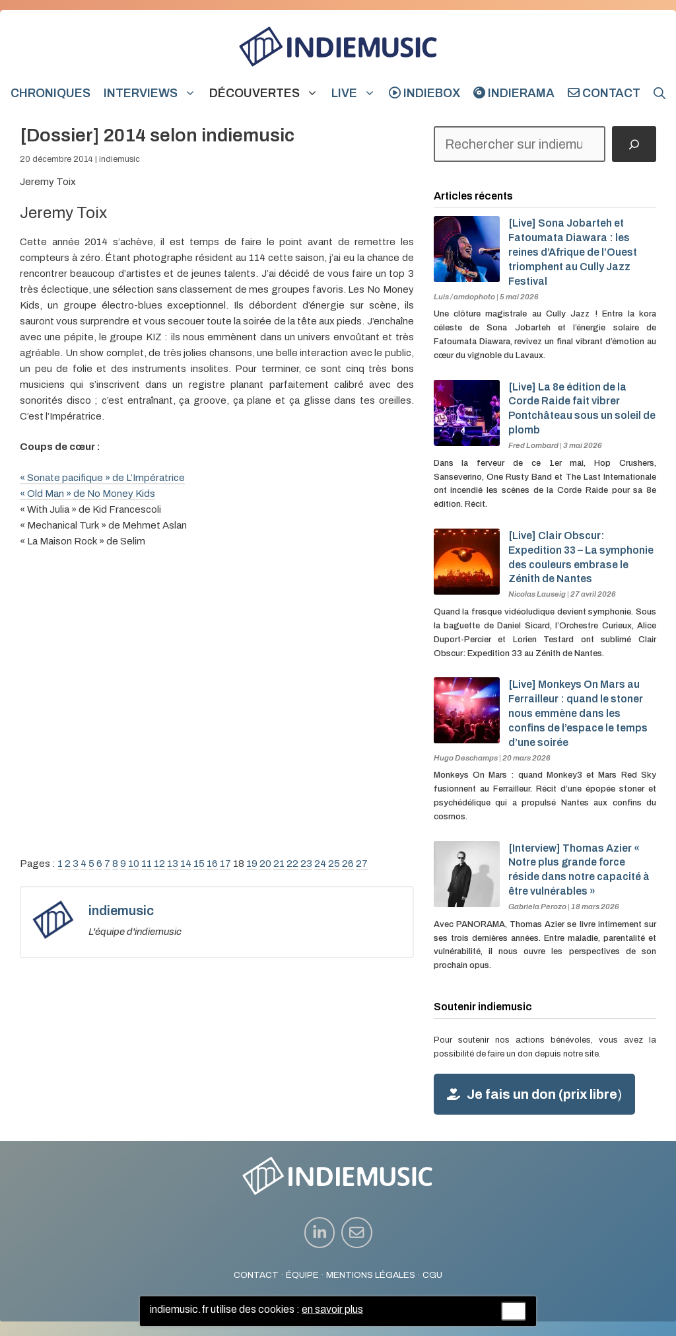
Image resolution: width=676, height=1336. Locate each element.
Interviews (153, 93)
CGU (432, 1275)
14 (185, 863)
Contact (604, 93)
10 (133, 863)
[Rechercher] (634, 144)
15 (199, 863)
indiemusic (119, 159)
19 (251, 863)
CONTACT (256, 1275)
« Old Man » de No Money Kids (87, 493)
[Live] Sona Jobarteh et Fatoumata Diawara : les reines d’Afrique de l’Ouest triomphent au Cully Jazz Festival (572, 251)
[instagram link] (319, 1232)
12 (159, 863)
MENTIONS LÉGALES (370, 1275)
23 (306, 863)
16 (212, 863)
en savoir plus (332, 1309)
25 (334, 863)
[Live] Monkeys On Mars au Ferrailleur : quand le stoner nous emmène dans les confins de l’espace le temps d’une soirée (578, 713)
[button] (659, 93)
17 (225, 863)
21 (279, 863)
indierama (514, 93)
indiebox (424, 93)
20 (265, 863)
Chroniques (50, 93)
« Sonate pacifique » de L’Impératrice (102, 477)
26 (348, 863)
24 (320, 863)
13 (172, 863)
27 (362, 863)
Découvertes (267, 93)
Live (356, 93)
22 (292, 863)
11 (146, 863)
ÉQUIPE (302, 1275)
